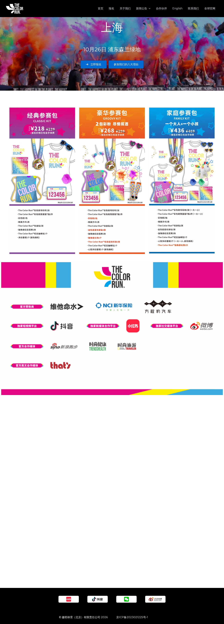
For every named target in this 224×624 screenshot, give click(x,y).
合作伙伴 (161, 8)
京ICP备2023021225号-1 (132, 617)
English (177, 8)
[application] (148, 8)
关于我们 (125, 8)
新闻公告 (143, 8)
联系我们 (193, 8)
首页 (100, 8)
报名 (111, 8)
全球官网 (209, 8)
